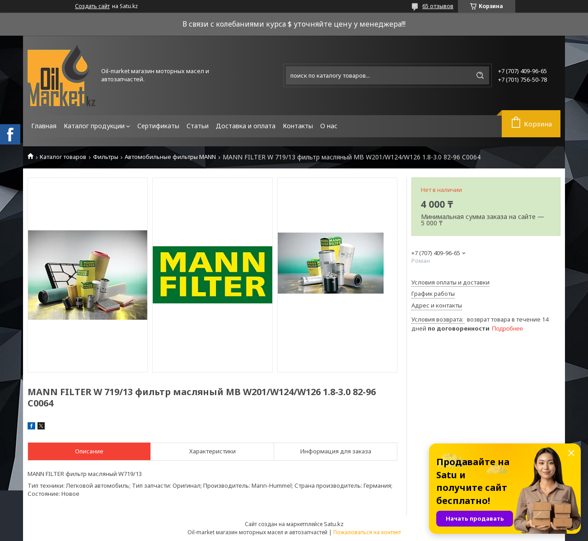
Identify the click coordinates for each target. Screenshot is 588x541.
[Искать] (480, 75)
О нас (328, 125)
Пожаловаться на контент (367, 532)
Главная (43, 125)
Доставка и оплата (245, 125)
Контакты (298, 125)
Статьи (198, 125)
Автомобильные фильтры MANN (170, 157)
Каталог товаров (63, 157)
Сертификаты (158, 125)
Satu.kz (334, 524)
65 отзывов (437, 6)
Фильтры (105, 157)
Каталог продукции (94, 125)
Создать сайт (92, 6)
